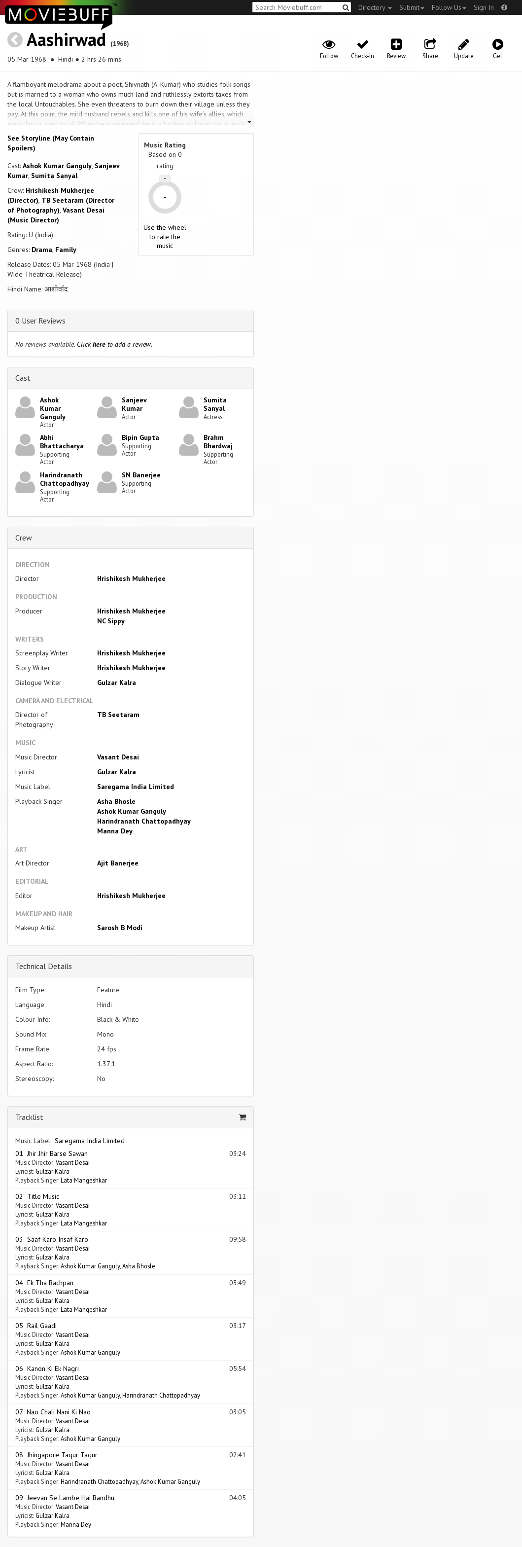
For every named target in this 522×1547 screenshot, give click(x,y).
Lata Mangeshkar (84, 1180)
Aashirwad (66, 39)
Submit (411, 7)
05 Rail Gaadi (36, 1325)
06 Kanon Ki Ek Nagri (47, 1368)
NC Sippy (111, 620)
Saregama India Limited (135, 786)
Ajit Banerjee (118, 863)
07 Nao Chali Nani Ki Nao (53, 1411)
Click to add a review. (114, 344)
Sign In (484, 7)
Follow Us (449, 7)
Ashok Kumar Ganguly (57, 165)
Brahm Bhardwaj (218, 441)
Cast (23, 378)
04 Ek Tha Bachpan (44, 1282)
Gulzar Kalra (116, 682)
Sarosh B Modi (119, 927)
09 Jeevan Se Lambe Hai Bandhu (64, 1497)
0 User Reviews (40, 320)
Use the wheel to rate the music (164, 236)
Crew (23, 537)
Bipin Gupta (140, 437)
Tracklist (29, 1117)
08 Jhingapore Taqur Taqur (56, 1454)
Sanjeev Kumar (134, 404)
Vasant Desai (118, 757)
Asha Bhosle (116, 801)
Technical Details (43, 966)
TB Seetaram (118, 714)
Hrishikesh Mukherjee (131, 578)
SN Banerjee (141, 474)
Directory (375, 7)
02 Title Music (37, 1196)
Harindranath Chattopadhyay (64, 479)
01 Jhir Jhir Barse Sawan (51, 1153)
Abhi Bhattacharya (62, 441)
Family (65, 249)
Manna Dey (115, 831)
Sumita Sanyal (54, 175)
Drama (42, 249)
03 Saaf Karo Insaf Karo (51, 1239)
